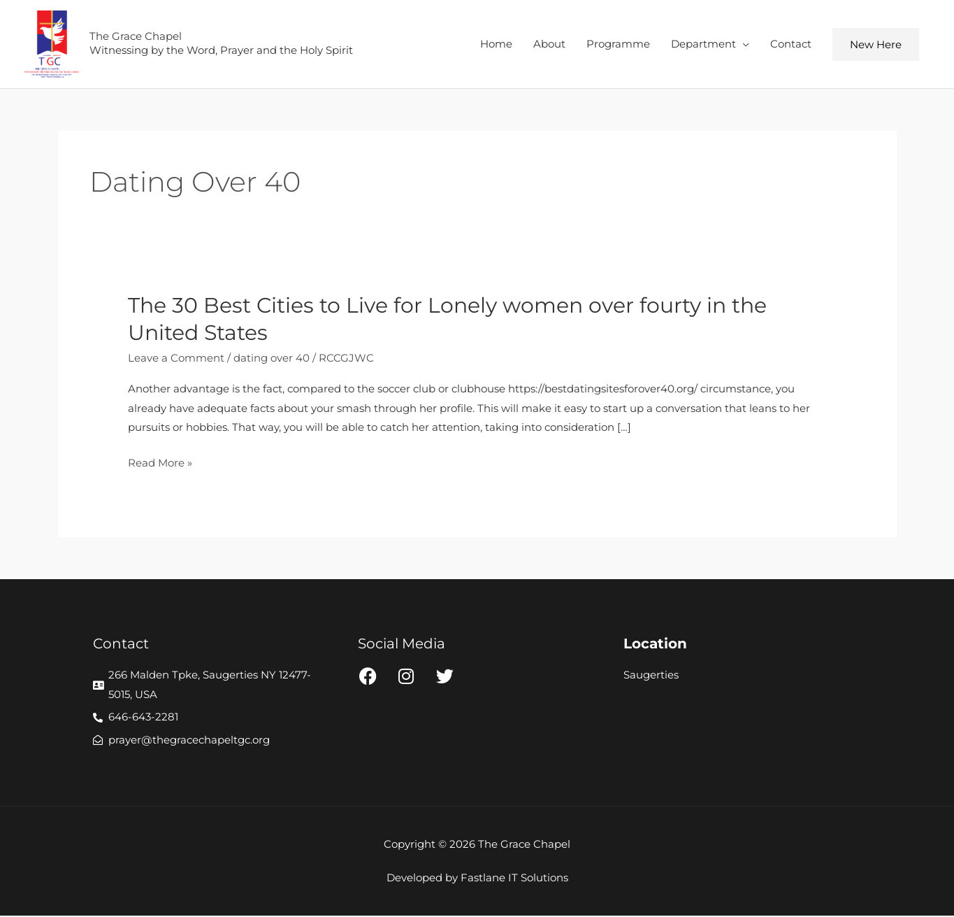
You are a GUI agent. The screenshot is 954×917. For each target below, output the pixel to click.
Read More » (160, 464)
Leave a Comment (176, 359)
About (549, 44)
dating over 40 (271, 359)
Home (496, 44)
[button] (875, 45)
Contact (790, 44)
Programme (618, 44)
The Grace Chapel (139, 36)
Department (703, 44)
